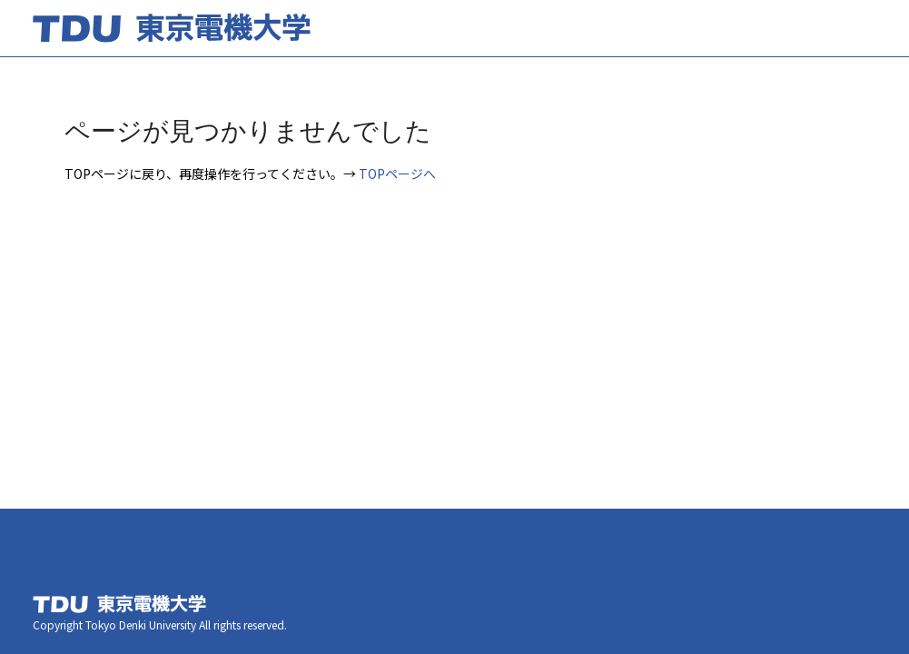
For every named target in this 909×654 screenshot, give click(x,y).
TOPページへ (397, 173)
